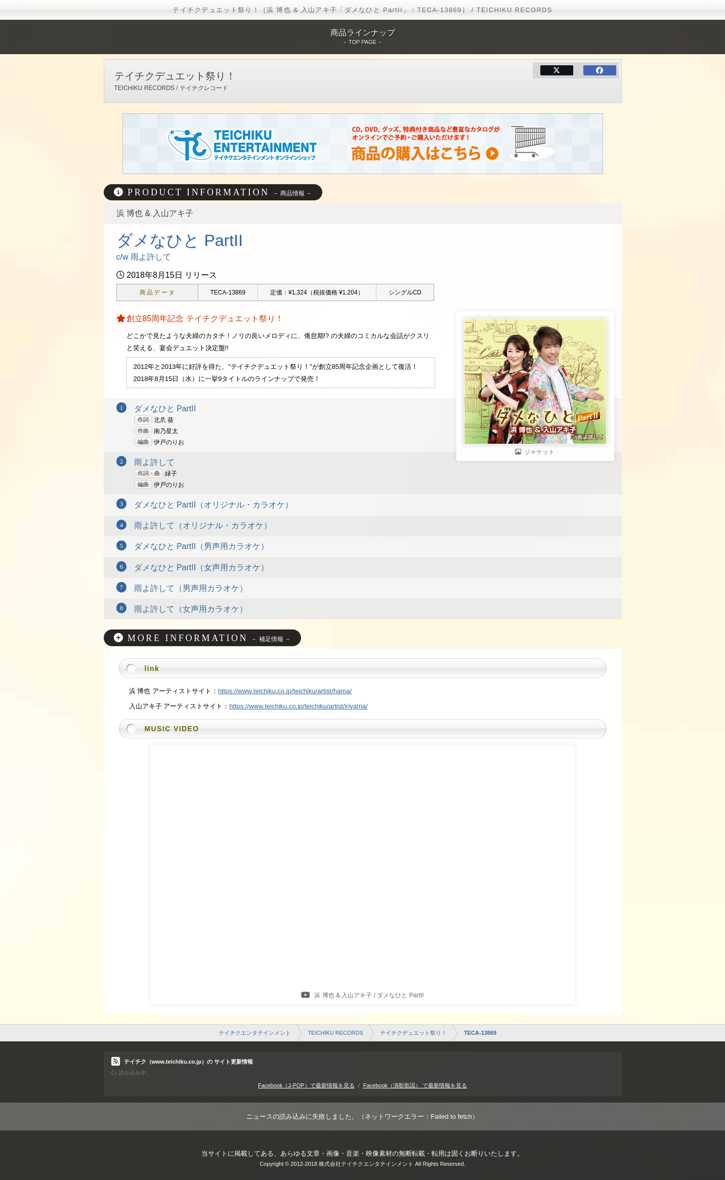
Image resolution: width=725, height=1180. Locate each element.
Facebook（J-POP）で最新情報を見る (306, 1085)
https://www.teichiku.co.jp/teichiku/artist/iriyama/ (298, 706)
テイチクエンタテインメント (255, 1033)
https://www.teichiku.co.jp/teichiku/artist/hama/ (285, 691)
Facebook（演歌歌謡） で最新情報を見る (415, 1085)
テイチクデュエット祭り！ (413, 1033)
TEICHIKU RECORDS (335, 1033)
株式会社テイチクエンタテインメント (366, 1164)
